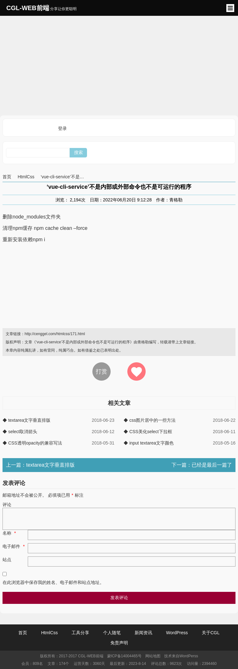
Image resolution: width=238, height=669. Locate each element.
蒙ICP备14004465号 (124, 656)
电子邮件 (14, 546)
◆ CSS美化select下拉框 (148, 431)
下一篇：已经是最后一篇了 (201, 465)
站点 (7, 559)
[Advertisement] (119, 65)
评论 (7, 504)
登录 (62, 128)
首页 (7, 176)
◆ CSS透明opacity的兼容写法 (32, 442)
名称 (10, 533)
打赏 (101, 371)
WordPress (177, 632)
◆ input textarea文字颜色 (149, 442)
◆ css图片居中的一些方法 (150, 420)
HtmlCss (26, 176)
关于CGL (211, 632)
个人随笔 (112, 632)
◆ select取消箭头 (20, 431)
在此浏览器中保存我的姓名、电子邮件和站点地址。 (53, 582)
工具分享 (80, 632)
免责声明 (119, 642)
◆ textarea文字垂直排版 (26, 420)
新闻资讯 (143, 632)
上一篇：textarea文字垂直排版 (40, 465)
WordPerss (188, 656)
